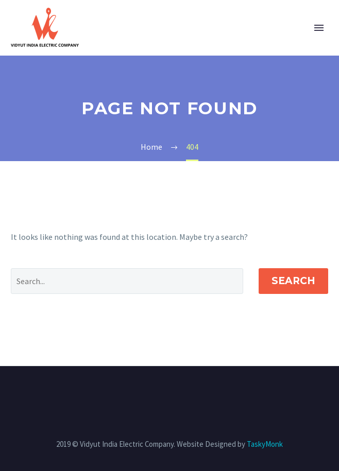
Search (293, 281)
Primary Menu (319, 28)
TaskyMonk (265, 444)
